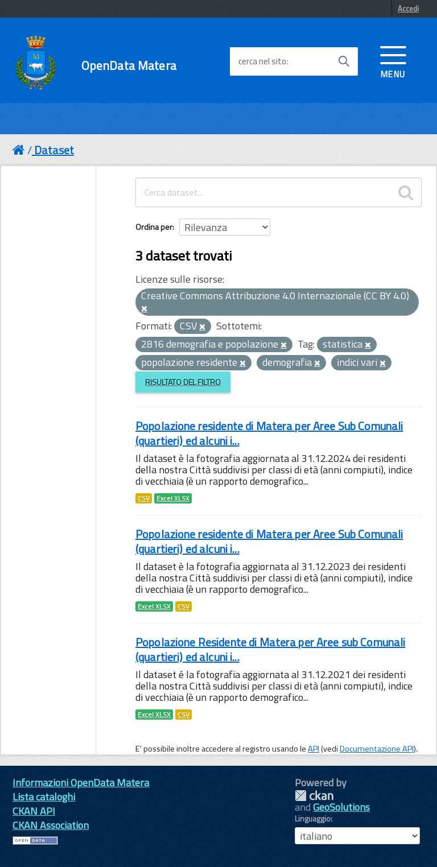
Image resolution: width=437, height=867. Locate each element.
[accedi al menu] (393, 61)
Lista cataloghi (44, 796)
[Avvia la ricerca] (343, 61)
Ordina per (153, 227)
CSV (144, 498)
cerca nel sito (262, 61)
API (313, 748)
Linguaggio (313, 818)
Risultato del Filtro (183, 382)
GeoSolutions (341, 807)
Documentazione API (377, 748)
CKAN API (34, 811)
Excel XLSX (172, 498)
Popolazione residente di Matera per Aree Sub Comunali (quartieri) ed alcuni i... (269, 433)
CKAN (314, 796)
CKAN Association (51, 825)
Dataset (54, 150)
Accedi (408, 8)
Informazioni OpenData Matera (81, 782)
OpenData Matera (128, 66)
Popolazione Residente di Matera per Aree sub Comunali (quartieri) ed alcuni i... (270, 649)
